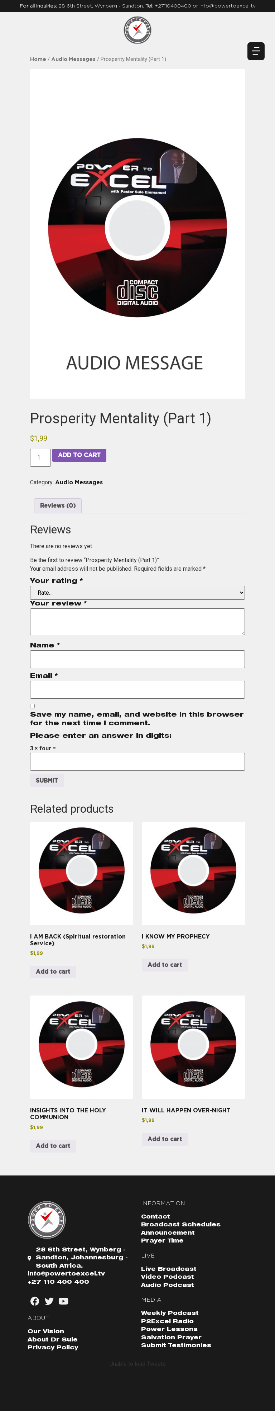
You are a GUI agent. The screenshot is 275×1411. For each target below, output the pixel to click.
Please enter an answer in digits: (101, 736)
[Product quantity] (40, 458)
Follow (137, 1374)
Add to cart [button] (53, 972)
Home (38, 59)
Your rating (56, 581)
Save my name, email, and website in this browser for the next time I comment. (137, 719)
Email (44, 676)
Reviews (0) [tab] (58, 506)
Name (45, 646)
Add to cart (79, 455)
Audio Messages (73, 59)
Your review (58, 604)
